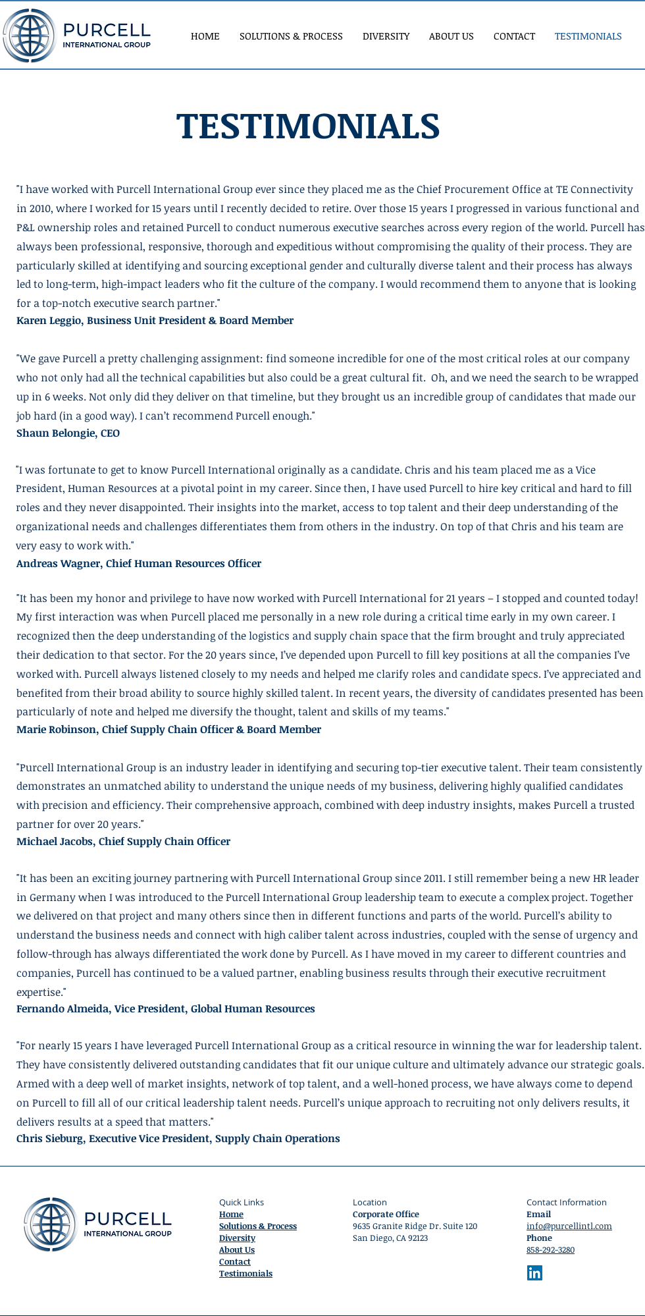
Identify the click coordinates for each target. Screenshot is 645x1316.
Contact (235, 1261)
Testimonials (245, 1273)
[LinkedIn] (534, 1272)
